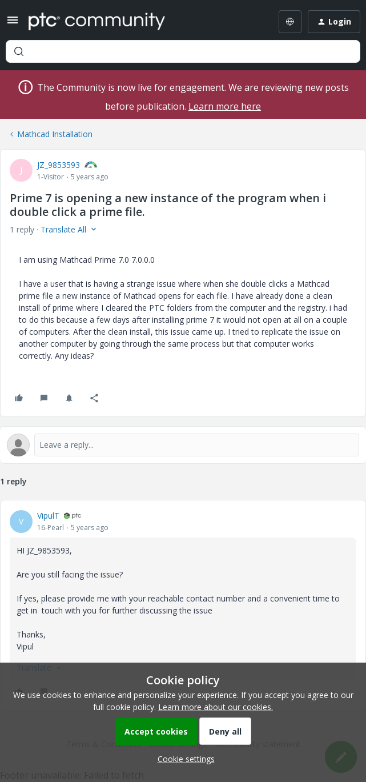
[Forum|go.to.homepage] (97, 22)
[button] (12, 23)
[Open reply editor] (183, 445)
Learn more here (224, 106)
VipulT (48, 515)
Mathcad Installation (54, 134)
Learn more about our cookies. (215, 706)
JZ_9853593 (58, 164)
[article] (183, 605)
